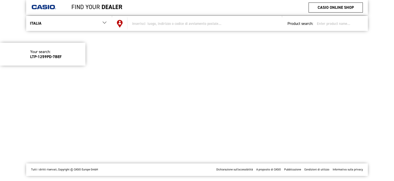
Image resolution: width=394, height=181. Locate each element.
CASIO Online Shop (336, 7)
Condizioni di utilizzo (316, 169)
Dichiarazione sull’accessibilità (234, 169)
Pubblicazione (292, 169)
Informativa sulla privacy (348, 169)
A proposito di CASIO (268, 169)
